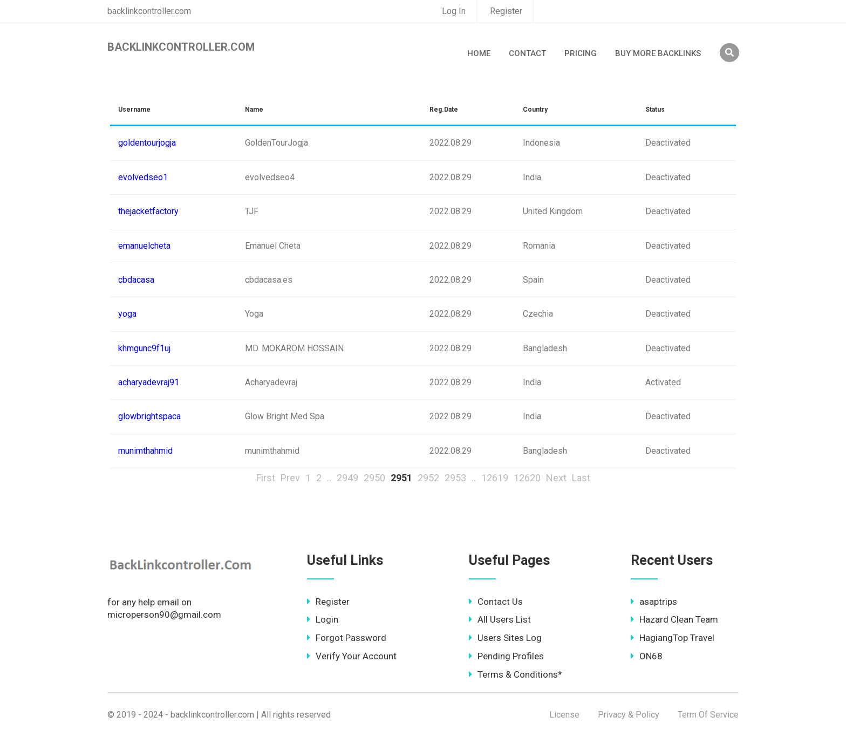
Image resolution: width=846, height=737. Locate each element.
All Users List (500, 619)
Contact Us (496, 601)
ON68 (647, 656)
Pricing (580, 53)
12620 (527, 477)
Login (322, 619)
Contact (527, 53)
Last (581, 477)
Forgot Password (346, 637)
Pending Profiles (506, 656)
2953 (455, 477)
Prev (290, 477)
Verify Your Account (352, 656)
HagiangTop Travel (672, 637)
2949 (347, 477)
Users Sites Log (505, 637)
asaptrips (654, 601)
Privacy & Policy (628, 714)
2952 (428, 477)
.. (329, 477)
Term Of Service (708, 714)
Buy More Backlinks (658, 53)
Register (506, 11)
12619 (494, 477)
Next (556, 477)
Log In (454, 11)
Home (478, 53)
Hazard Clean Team (674, 619)
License (564, 714)
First (265, 477)
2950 (374, 477)
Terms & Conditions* (515, 674)
